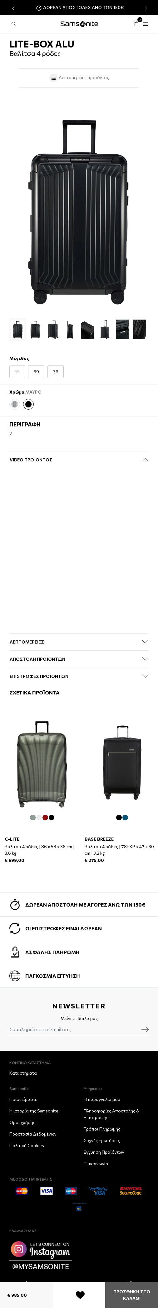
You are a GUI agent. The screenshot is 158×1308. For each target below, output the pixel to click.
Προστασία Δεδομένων (33, 1133)
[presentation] (12, 8)
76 (55, 371)
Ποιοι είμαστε (23, 1099)
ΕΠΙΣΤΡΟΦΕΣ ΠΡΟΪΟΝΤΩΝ (39, 676)
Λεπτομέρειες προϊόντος (79, 78)
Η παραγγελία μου (102, 1099)
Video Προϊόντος (31, 459)
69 (36, 371)
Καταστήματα (23, 1073)
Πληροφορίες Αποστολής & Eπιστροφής (111, 1114)
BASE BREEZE (99, 839)
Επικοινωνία (96, 1163)
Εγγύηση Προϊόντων (104, 1152)
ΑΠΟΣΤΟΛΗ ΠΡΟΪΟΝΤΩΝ (37, 659)
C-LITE (12, 839)
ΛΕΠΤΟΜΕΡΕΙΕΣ (27, 641)
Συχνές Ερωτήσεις (102, 1140)
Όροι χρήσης (22, 1122)
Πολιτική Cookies (26, 1145)
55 (17, 371)
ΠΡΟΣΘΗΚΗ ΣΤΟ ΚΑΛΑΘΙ (131, 1295)
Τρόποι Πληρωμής (102, 1128)
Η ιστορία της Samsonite (33, 1110)
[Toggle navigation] (145, 24)
